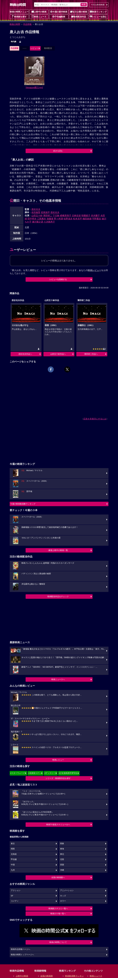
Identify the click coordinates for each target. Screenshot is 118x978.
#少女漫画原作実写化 (68, 773)
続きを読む (58, 151)
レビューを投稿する (58, 279)
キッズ (63, 896)
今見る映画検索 (98, 5)
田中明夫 (32, 218)
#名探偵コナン (34, 773)
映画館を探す (19, 16)
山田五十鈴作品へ (58, 354)
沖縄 (62, 870)
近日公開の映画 (78, 11)
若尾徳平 (45, 212)
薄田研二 (47, 215)
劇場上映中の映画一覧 (58, 550)
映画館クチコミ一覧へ (58, 908)
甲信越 (14, 859)
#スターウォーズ (17, 773)
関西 (13, 849)
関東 (62, 844)
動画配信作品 (78, 16)
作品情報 (27, 24)
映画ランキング (98, 11)
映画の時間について (58, 942)
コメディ (15, 901)
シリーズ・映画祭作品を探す (58, 778)
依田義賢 (35, 212)
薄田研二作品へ (91, 354)
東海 (62, 849)
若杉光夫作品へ (25, 354)
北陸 (62, 859)
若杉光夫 (35, 209)
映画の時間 (15, 24)
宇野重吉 (96, 218)
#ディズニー (49, 773)
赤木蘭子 (95, 215)
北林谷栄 (76, 215)
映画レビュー (58, 760)
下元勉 (56, 215)
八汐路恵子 (49, 221)
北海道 (14, 854)
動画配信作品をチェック (58, 596)
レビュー (34, 48)
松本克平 (77, 218)
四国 (62, 865)
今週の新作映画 (58, 11)
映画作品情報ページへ (20, 949)
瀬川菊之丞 (37, 221)
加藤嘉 (50, 218)
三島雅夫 (41, 218)
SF (12, 896)
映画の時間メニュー (19, 12)
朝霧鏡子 (85, 215)
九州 (13, 870)
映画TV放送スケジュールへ (58, 824)
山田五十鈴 (37, 215)
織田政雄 (87, 218)
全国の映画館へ (58, 877)
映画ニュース (39, 16)
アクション (16, 890)
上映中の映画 (39, 11)
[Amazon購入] (34, 87)
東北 (62, 854)
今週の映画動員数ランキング (22, 504)
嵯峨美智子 (65, 215)
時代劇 (13, 42)
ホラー (63, 901)
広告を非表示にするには (94, 419)
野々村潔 (58, 218)
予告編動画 (58, 16)
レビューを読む (98, 16)
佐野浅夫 (68, 218)
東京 (13, 844)
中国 (13, 865)
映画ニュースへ (58, 679)
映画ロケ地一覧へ (58, 913)
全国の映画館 (46, 976)
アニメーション (67, 890)
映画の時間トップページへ (22, 955)
